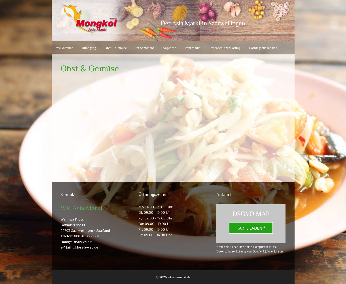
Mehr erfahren (273, 251)
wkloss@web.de (85, 247)
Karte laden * (250, 228)
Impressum (192, 48)
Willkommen (64, 48)
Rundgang (89, 48)
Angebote (169, 48)
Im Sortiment (145, 48)
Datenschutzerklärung (224, 48)
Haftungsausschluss (263, 48)
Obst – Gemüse (116, 48)
